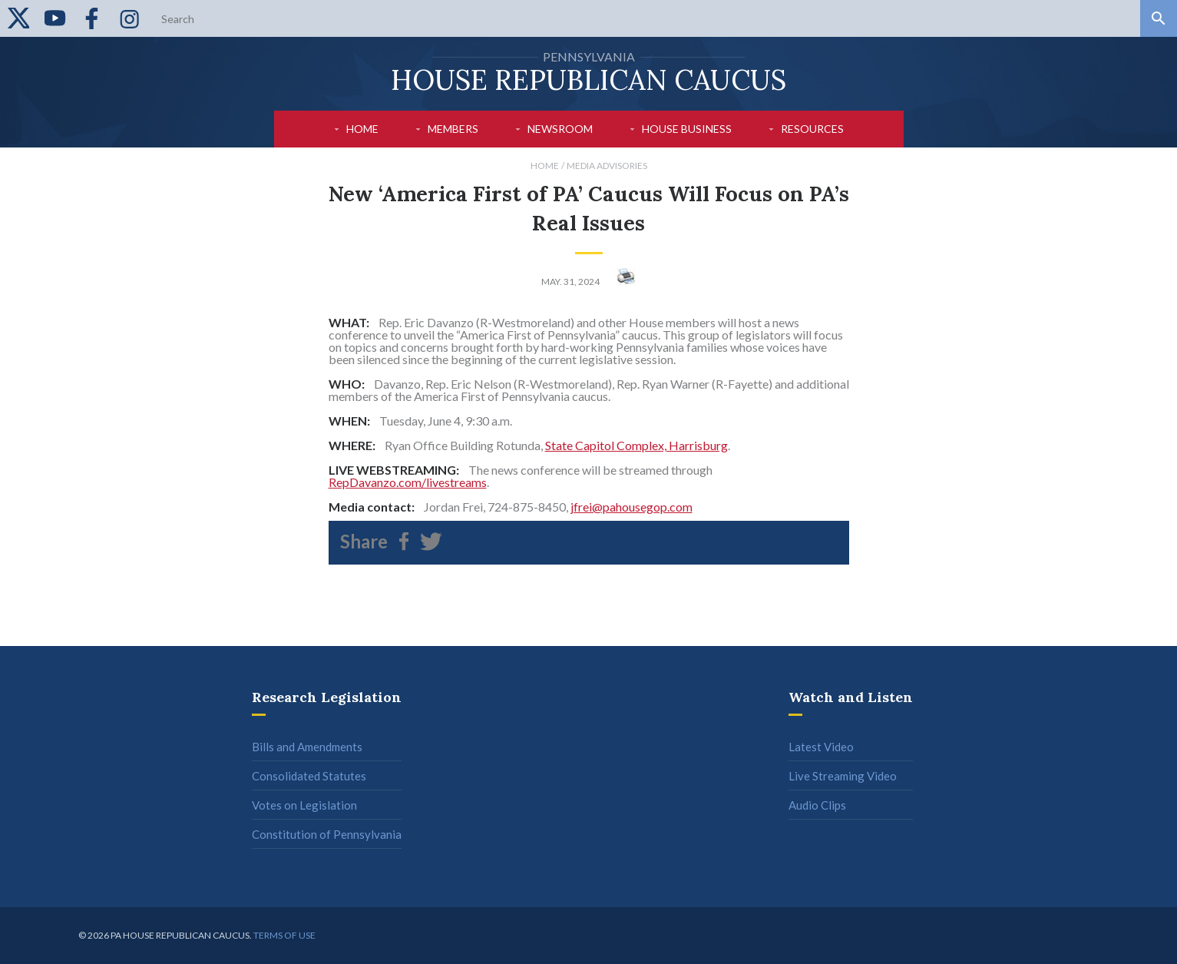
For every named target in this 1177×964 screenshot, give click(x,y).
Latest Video (821, 747)
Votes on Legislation (304, 805)
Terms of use (284, 935)
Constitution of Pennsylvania (327, 834)
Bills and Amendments (307, 747)
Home (362, 128)
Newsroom (560, 128)
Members (453, 128)
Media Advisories (607, 165)
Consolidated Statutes (309, 776)
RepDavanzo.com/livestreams (408, 482)
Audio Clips (817, 805)
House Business (687, 128)
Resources (812, 128)
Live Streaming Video (843, 776)
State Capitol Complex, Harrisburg (636, 445)
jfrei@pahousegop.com (631, 506)
